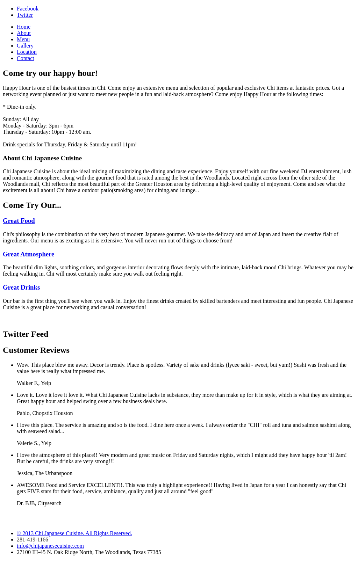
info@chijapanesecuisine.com (50, 546)
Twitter (25, 15)
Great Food (19, 220)
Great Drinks (21, 287)
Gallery (25, 46)
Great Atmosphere (28, 254)
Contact (25, 58)
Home (23, 27)
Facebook (27, 9)
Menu (23, 39)
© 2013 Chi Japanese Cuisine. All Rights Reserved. (74, 533)
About (24, 33)
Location (27, 52)
